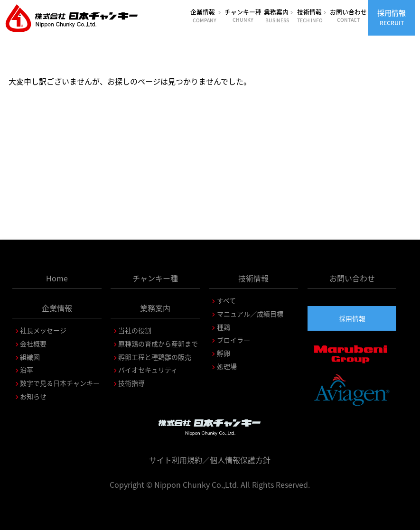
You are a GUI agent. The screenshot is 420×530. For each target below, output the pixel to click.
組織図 (30, 357)
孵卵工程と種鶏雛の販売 (154, 357)
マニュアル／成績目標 (250, 313)
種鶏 (223, 327)
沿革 (26, 369)
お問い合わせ (348, 15)
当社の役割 (134, 330)
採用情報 (391, 17)
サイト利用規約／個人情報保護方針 (210, 459)
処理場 (227, 366)
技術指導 (131, 383)
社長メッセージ (43, 330)
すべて (226, 300)
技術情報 (312, 15)
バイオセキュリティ (147, 369)
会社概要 (33, 343)
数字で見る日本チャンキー (60, 383)
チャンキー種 (243, 15)
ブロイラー (233, 339)
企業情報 (206, 15)
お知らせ (33, 396)
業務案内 (279, 15)
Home (57, 278)
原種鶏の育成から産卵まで (158, 343)
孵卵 (223, 353)
